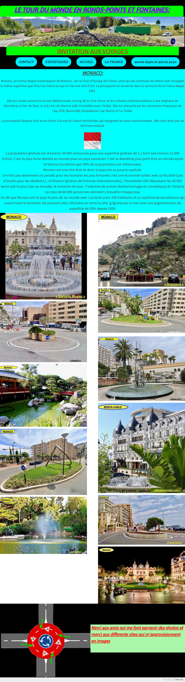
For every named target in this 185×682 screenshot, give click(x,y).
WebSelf (179, 679)
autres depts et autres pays (155, 62)
